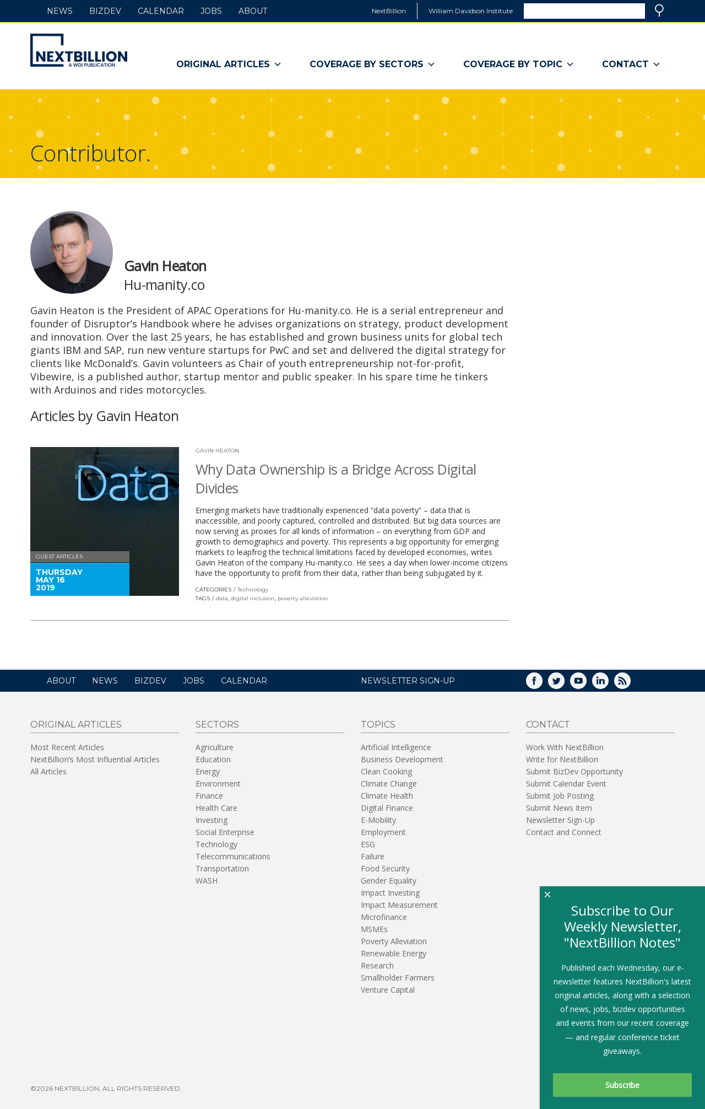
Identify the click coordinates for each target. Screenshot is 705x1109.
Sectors (217, 724)
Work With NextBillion (565, 747)
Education (213, 759)
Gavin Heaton (217, 450)
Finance (209, 795)
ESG (368, 844)
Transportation (222, 868)
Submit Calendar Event (566, 783)
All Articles (48, 771)
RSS (630, 684)
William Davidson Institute (471, 11)
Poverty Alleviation (394, 941)
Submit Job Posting (560, 795)
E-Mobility (378, 820)
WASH (207, 880)
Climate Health (387, 795)
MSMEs (374, 929)
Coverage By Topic (518, 64)
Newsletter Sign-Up (560, 820)
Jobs (211, 11)
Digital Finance (387, 808)
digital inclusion (253, 598)
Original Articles (229, 64)
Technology (252, 589)
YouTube (586, 684)
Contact (631, 64)
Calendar (161, 11)
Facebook (542, 684)
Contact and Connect (563, 832)
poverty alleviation (303, 598)
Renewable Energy (393, 953)
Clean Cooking (386, 771)
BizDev (105, 11)
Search (659, 10)
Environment (218, 783)
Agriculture (215, 747)
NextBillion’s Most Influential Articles (95, 759)
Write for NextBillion (562, 759)
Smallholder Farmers (398, 977)
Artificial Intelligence (396, 747)
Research (377, 965)
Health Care (216, 808)
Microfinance (384, 917)
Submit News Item (559, 808)
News (60, 11)
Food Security (385, 868)
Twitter (564, 684)
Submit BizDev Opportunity (574, 771)
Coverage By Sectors (373, 64)
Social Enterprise (225, 832)
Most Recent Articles (67, 747)
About (252, 11)
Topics (378, 724)
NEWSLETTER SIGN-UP (408, 681)
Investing (211, 820)
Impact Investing (390, 892)
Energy (208, 771)
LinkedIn (608, 684)
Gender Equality (388, 880)
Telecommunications (233, 856)
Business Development (402, 759)
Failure (372, 856)
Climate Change (389, 783)
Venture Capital (388, 989)
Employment (383, 832)
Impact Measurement (399, 905)
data (222, 598)
